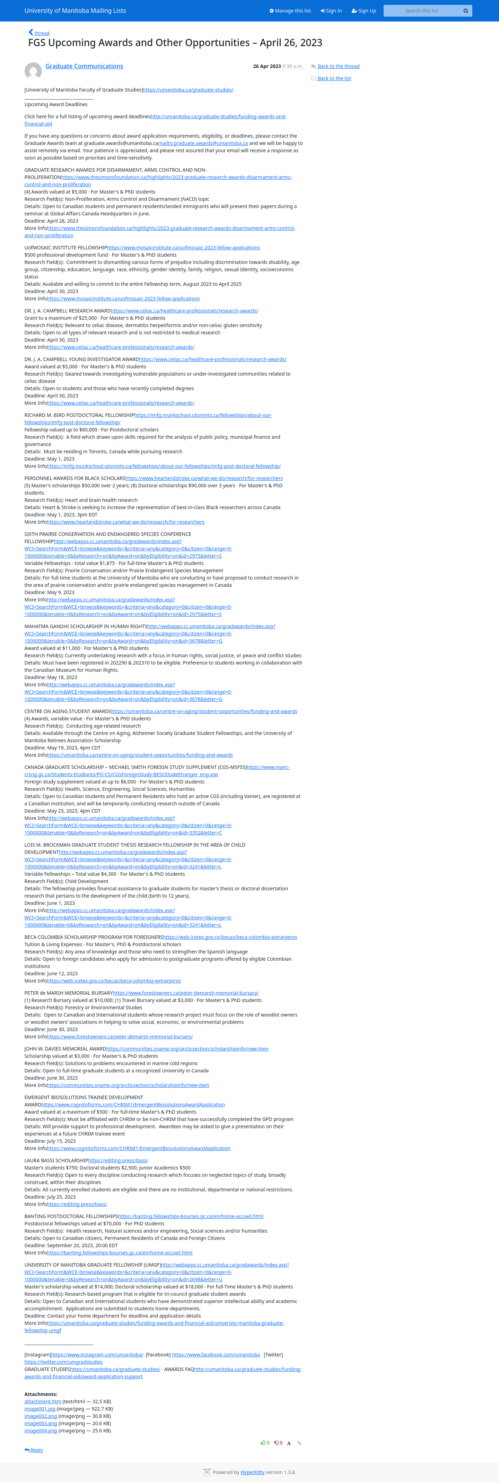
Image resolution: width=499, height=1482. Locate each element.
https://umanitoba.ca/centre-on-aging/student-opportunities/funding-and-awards (204, 711)
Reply (34, 1450)
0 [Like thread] (266, 1442)
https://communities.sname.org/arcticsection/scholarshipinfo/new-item (187, 1048)
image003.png (41, 1423)
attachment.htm (43, 1401)
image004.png (41, 1430)
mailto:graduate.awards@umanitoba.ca (203, 143)
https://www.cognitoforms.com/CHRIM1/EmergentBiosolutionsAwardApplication (133, 1104)
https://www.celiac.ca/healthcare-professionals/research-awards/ (184, 310)
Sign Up (364, 10)
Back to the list (330, 78)
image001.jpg (40, 1408)
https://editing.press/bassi (118, 1160)
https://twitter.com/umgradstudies (64, 1362)
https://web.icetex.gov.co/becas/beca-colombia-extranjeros (230, 937)
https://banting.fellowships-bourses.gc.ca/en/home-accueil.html (190, 1216)
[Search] (466, 11)
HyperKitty (252, 1472)
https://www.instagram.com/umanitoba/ (97, 1354)
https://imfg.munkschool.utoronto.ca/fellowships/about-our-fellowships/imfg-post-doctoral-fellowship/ (164, 466)
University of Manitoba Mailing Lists (75, 11)
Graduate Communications (84, 66)
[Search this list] (422, 11)
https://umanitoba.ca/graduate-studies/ (188, 89)
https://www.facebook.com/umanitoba (216, 1354)
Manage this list (290, 10)
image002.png (41, 1416)
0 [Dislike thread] (278, 1442)
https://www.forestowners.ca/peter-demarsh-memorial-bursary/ (186, 993)
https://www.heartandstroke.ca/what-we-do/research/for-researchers (204, 478)
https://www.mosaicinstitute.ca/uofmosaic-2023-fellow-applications (183, 247)
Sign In (331, 10)
